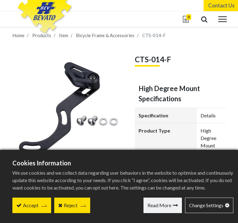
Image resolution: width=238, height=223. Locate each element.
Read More (159, 205)
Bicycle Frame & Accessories (105, 35)
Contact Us (220, 5)
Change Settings (206, 205)
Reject (70, 205)
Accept (30, 205)
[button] (203, 19)
